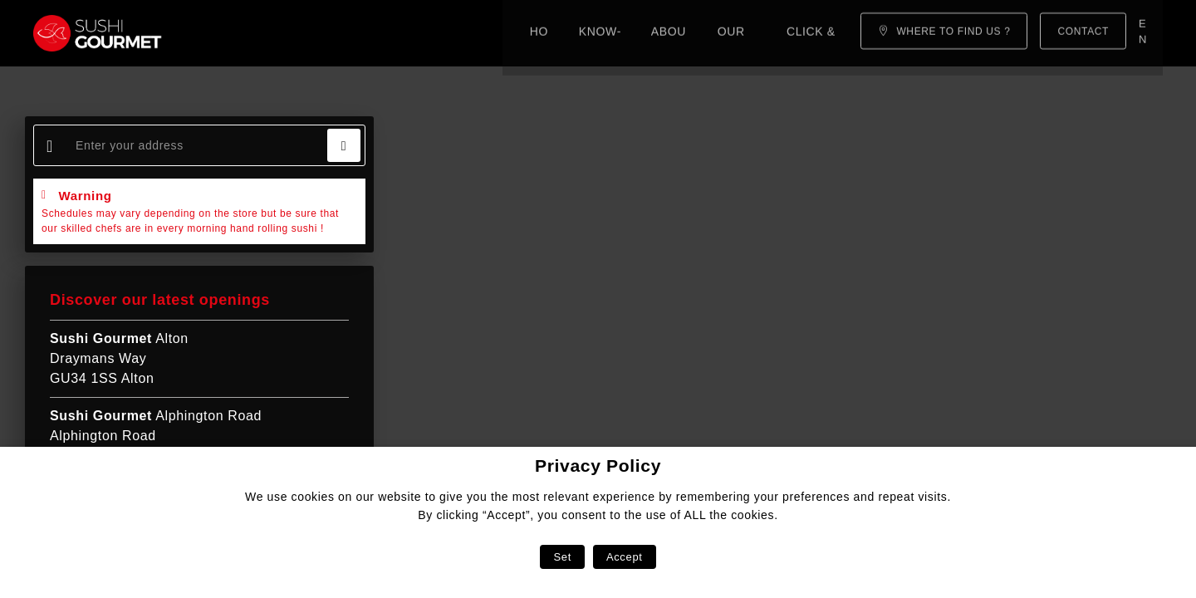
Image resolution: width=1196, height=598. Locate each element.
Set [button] (562, 557)
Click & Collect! (601, 33)
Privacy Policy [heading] (598, 465)
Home (222, 33)
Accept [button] (624, 557)
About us (394, 33)
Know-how (302, 33)
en (1145, 33)
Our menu (484, 33)
